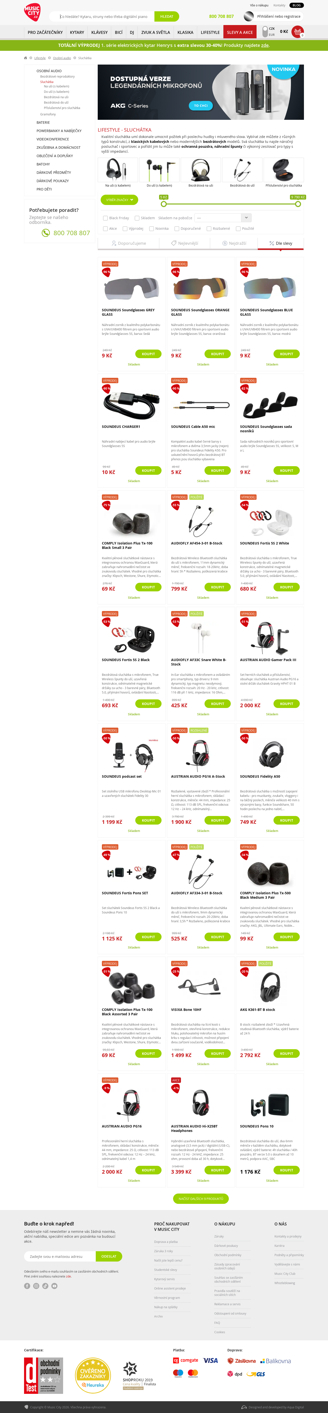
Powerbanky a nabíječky (59, 130)
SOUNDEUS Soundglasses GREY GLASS (128, 312)
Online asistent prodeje (170, 1288)
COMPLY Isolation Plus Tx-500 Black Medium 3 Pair (265, 895)
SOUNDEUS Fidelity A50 (260, 776)
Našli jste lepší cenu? (168, 1260)
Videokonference (53, 139)
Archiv (158, 1316)
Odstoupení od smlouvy (230, 1313)
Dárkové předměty (54, 172)
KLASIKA (185, 32)
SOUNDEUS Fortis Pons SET (125, 893)
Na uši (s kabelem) (118, 185)
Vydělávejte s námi (287, 1264)
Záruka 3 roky (163, 1251)
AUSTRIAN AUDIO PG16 (122, 1126)
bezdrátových (214, 141)
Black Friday (116, 218)
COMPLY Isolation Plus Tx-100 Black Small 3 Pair (127, 545)
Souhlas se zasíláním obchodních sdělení (228, 1279)
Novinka (159, 228)
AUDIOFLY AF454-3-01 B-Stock (196, 543)
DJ (132, 32)
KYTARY (77, 32)
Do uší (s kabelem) (159, 185)
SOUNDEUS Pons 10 (256, 1126)
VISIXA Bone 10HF (186, 1009)
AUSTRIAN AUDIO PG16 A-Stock (198, 776)
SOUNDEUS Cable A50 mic (193, 426)
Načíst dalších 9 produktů (201, 1198)
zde (68, 1276)
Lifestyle (210, 32)
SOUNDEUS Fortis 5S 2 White (264, 543)
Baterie (43, 122)
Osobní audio (62, 58)
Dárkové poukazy (53, 180)
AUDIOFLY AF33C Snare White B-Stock (198, 661)
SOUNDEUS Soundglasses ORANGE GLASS (200, 312)
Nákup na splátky (166, 1307)
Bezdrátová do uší (242, 185)
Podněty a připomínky (289, 1255)
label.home (25, 58)
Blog (297, 5)
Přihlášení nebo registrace (279, 16)
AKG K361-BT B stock (257, 1009)
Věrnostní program (167, 1298)
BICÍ (119, 32)
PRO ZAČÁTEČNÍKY (45, 32)
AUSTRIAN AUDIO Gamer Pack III (268, 659)
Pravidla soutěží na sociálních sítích (227, 1293)
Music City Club (284, 1274)
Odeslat (108, 1256)
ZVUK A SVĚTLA (155, 32)
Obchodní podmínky (227, 1255)
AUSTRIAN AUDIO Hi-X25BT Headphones (194, 1128)
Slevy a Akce (240, 32)
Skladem (145, 218)
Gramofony (48, 114)
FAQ (217, 1323)
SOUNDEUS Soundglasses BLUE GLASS (266, 312)
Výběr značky (117, 200)
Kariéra (279, 1246)
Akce (110, 228)
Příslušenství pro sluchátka (284, 185)
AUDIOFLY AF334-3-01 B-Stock (196, 893)
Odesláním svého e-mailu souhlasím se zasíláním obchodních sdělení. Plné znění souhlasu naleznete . (71, 1273)
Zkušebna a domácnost (59, 147)
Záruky (219, 1236)
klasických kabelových (150, 141)
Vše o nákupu (259, 5)
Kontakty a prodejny (287, 1236)
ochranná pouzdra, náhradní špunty (211, 146)
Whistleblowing (284, 1283)
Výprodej (133, 228)
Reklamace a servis (227, 1304)
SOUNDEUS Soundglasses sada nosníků (266, 428)
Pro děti (44, 189)
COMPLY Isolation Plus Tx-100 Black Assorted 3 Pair (127, 1011)
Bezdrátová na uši (201, 185)
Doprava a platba (166, 1242)
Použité (245, 228)
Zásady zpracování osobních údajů (227, 1266)
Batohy (43, 164)
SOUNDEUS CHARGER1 (121, 426)
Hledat (166, 16)
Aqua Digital (295, 1407)
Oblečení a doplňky (55, 155)
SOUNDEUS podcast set (122, 776)
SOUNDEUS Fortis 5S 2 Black (126, 659)
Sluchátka (47, 82)
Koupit (148, 354)
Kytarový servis (164, 1279)
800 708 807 (72, 233)
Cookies (219, 1332)
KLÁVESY (99, 32)
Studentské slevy (165, 1270)
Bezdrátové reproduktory (57, 76)
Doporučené (188, 228)
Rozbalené (218, 228)
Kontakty (279, 5)
